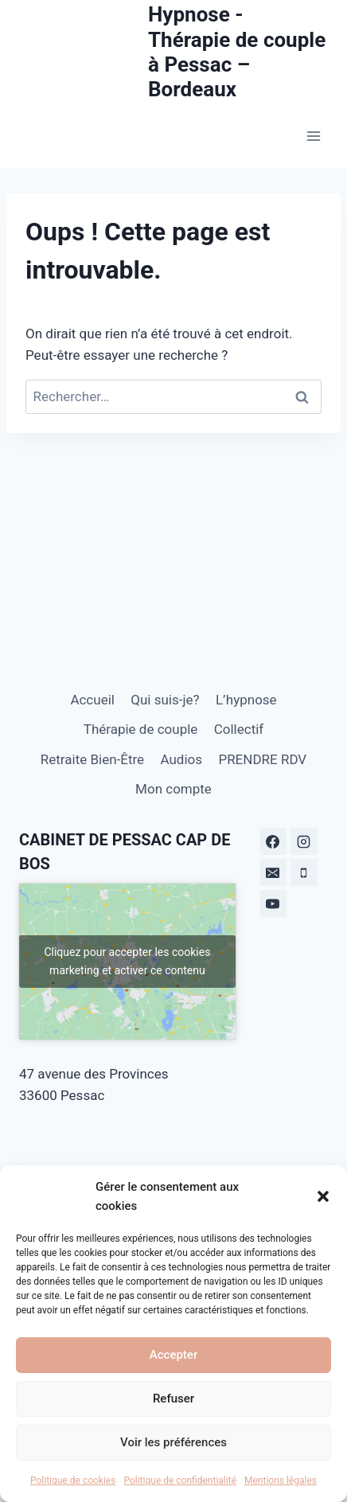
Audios (181, 759)
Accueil (92, 700)
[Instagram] (304, 841)
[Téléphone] (304, 872)
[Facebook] (273, 841)
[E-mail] (273, 872)
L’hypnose (246, 700)
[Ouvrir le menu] (313, 136)
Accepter (173, 1355)
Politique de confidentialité (179, 1480)
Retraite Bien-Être (92, 759)
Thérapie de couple (141, 729)
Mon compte (173, 789)
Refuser (173, 1398)
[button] (323, 1196)
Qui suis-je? (165, 700)
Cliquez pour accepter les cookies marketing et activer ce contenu (127, 961)
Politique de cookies (72, 1480)
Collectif (239, 729)
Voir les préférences (173, 1442)
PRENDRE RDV (262, 759)
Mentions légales (280, 1480)
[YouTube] (273, 903)
